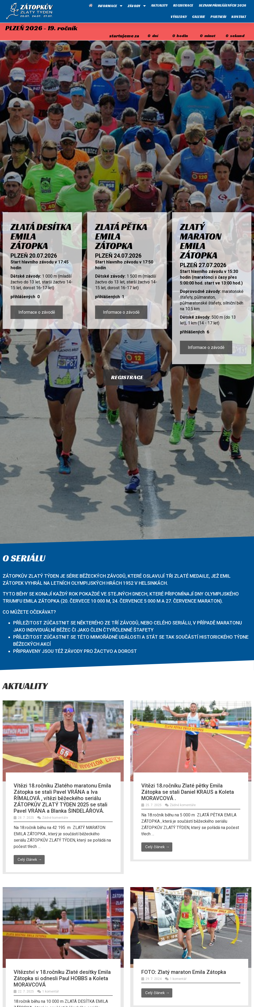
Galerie (198, 16)
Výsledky (179, 16)
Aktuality (159, 5)
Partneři (218, 16)
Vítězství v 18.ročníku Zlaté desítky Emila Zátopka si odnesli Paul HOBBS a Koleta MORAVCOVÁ (62, 978)
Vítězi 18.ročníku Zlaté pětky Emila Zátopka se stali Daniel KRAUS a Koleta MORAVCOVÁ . (187, 791)
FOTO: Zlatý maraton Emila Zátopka (183, 972)
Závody (137, 6)
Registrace (183, 5)
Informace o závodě (36, 312)
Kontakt (238, 16)
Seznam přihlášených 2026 (222, 5)
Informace (110, 6)
